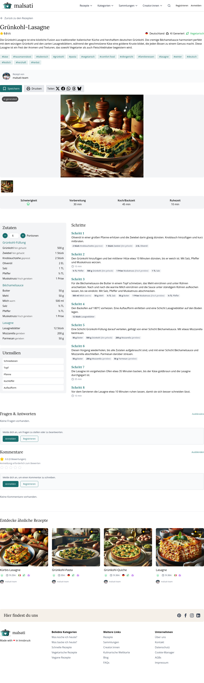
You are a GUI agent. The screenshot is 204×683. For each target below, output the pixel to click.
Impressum (161, 662)
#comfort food (107, 56)
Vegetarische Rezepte (64, 652)
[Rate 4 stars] (15, 467)
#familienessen (146, 56)
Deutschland (156, 33)
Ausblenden (198, 413)
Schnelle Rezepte (62, 647)
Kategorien (106, 5)
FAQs (106, 662)
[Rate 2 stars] (6, 467)
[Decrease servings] (5, 235)
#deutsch (192, 56)
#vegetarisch (88, 56)
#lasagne (164, 56)
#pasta (72, 56)
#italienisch (42, 56)
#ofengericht (126, 56)
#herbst (35, 62)
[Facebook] (185, 615)
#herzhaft (21, 62)
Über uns (160, 637)
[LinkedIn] (198, 615)
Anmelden (196, 5)
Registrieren (182, 5)
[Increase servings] (23, 235)
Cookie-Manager (164, 652)
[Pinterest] (179, 615)
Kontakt (159, 642)
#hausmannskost (22, 56)
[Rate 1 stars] (2, 467)
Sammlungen (128, 5)
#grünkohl (58, 56)
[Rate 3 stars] (11, 467)
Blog (106, 657)
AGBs (158, 657)
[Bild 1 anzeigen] (7, 186)
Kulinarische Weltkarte (116, 652)
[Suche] (169, 5)
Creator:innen (152, 5)
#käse (5, 56)
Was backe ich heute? (64, 642)
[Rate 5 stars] (20, 467)
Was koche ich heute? (64, 637)
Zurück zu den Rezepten (16, 18)
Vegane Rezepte (61, 657)
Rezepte (86, 5)
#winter (178, 56)
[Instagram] (192, 615)
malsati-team (20, 78)
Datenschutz (162, 647)
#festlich (6, 62)
